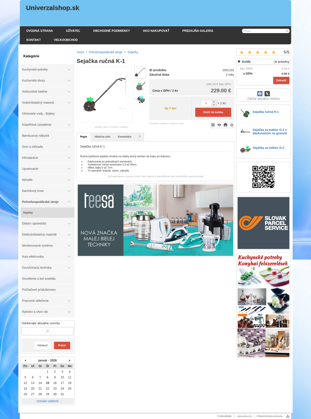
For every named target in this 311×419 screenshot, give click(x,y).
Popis (83, 136)
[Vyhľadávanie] (266, 31)
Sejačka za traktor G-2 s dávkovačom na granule (270, 131)
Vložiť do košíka (213, 112)
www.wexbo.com (244, 416)
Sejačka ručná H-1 (266, 112)
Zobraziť (281, 80)
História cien (102, 136)
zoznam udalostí (47, 401)
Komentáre (125, 136)
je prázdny (282, 61)
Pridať (62, 345)
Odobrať (42, 345)
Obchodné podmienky (273, 416)
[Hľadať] (287, 30)
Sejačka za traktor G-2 (268, 147)
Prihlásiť (260, 416)
